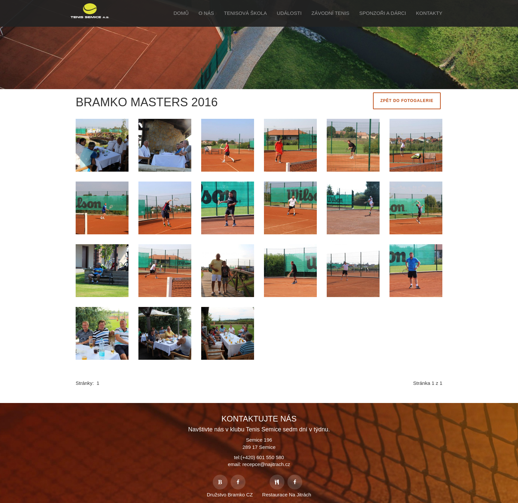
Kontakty (429, 13)
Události (289, 13)
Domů (181, 13)
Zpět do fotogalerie (406, 100)
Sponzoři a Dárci (382, 13)
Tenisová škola (245, 13)
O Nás (206, 13)
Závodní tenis (331, 13)
